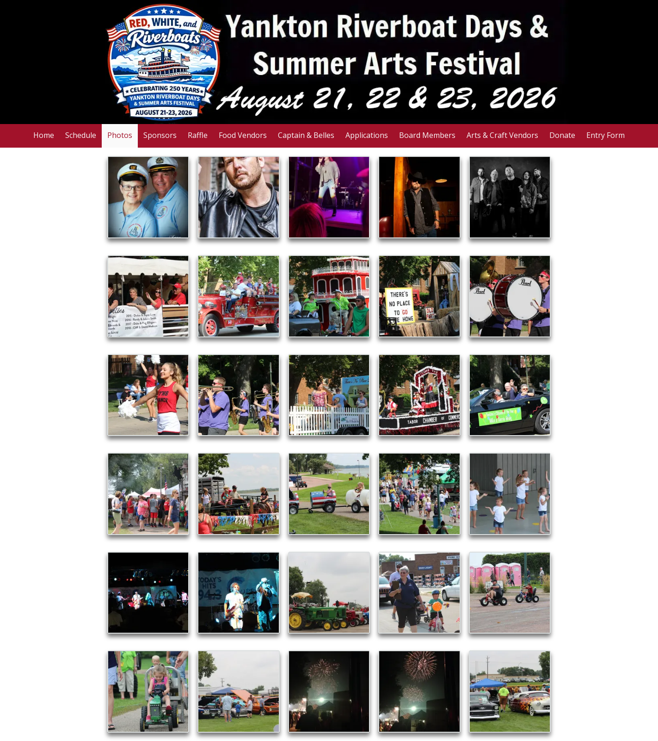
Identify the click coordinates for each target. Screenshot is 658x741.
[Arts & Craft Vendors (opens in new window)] (502, 136)
